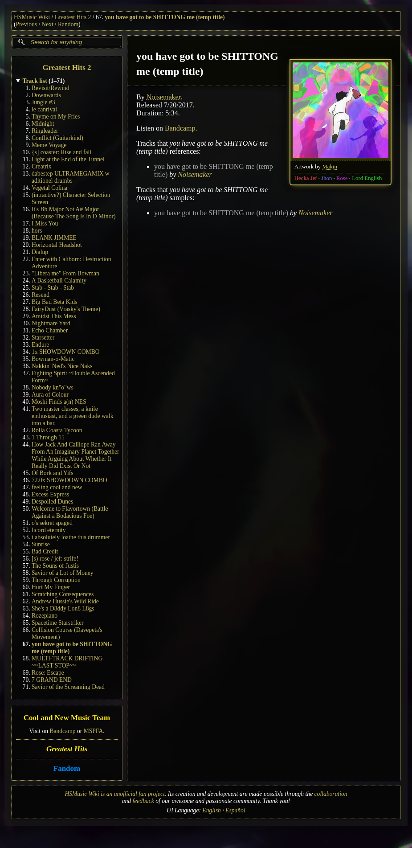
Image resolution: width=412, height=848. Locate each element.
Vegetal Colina (49, 187)
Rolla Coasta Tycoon (57, 430)
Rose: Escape (48, 672)
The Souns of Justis (55, 565)
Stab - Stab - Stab (53, 287)
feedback (143, 801)
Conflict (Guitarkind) (57, 138)
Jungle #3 (43, 102)
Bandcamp (62, 731)
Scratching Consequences (63, 594)
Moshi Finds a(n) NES (59, 401)
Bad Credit (45, 551)
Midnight (43, 123)
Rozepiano (44, 615)
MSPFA (93, 731)
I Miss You (45, 223)
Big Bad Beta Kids (54, 302)
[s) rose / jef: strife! (55, 558)
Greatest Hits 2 (73, 17)
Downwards (46, 95)
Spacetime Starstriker (58, 622)
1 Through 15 (48, 437)
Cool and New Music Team (67, 718)
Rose (342, 178)
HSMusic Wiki (32, 17)
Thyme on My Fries (56, 116)
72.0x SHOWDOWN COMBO (69, 480)
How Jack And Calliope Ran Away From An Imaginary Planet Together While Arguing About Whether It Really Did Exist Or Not (75, 455)
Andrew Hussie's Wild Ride (65, 601)
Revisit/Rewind (50, 88)
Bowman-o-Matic (53, 359)
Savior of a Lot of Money (63, 572)
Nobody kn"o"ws (52, 387)
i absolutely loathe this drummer (71, 537)
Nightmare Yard (51, 323)
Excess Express (50, 494)
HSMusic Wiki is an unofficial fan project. (115, 794)
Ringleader (45, 130)
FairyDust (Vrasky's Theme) (66, 309)
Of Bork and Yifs (52, 473)
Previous (26, 24)
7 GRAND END (52, 679)
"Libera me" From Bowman (65, 273)
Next (47, 24)
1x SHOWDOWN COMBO (66, 351)
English (211, 810)
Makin (329, 167)
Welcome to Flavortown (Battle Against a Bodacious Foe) (70, 512)
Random (68, 24)
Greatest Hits (66, 749)
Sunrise (41, 544)
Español (235, 810)
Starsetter (43, 337)
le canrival (44, 109)
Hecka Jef (305, 178)
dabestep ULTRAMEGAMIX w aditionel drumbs (71, 177)
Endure (40, 344)
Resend (40, 294)
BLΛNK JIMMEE (54, 237)
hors (37, 230)
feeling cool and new (57, 487)
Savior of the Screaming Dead (68, 687)
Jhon (326, 178)
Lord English (367, 178)
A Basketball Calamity (59, 280)
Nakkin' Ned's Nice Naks (62, 366)
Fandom (66, 768)
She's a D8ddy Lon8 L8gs (63, 608)
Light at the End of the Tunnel (68, 159)
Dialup (40, 252)
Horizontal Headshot (57, 245)
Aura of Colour (50, 394)
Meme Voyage (49, 145)
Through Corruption (56, 580)
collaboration (330, 794)
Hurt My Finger (51, 587)
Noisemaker (163, 97)
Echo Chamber (50, 330)
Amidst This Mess (54, 316)
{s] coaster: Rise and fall (61, 152)
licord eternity (49, 530)
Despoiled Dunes (52, 501)
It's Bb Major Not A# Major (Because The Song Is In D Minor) (74, 213)
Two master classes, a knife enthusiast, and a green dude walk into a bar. (72, 416)
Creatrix (42, 166)
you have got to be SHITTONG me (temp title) (164, 17)
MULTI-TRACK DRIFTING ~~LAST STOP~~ (67, 662)
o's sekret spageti (52, 523)
